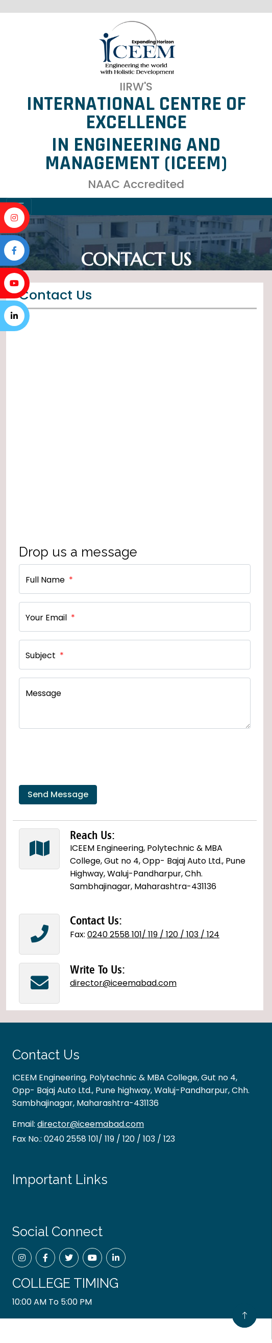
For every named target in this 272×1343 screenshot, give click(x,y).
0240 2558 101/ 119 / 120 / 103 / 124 (153, 934)
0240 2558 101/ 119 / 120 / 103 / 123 (109, 1139)
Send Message (58, 794)
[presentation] (96, 757)
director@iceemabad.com (123, 983)
